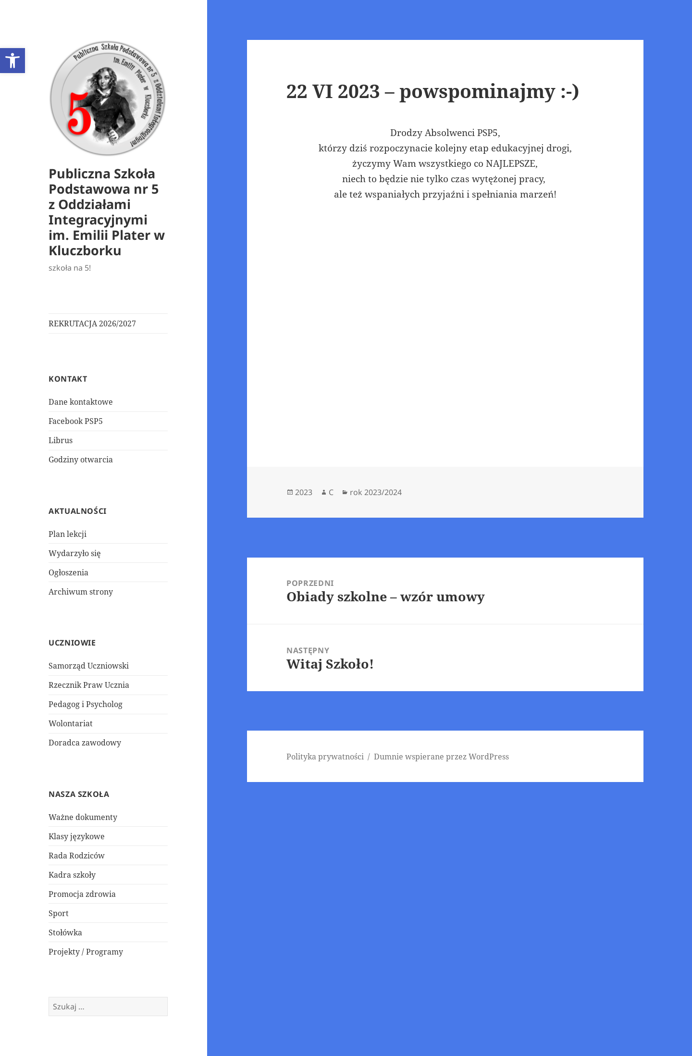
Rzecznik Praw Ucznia (89, 685)
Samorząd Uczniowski (89, 665)
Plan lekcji (67, 534)
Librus (61, 440)
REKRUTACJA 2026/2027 (92, 323)
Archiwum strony (81, 591)
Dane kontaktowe (81, 402)
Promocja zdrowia (82, 894)
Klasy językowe (77, 836)
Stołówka (65, 932)
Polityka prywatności (325, 756)
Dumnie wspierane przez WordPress (441, 756)
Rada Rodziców (77, 855)
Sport (59, 913)
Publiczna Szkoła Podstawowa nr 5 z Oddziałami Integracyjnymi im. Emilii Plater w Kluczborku (107, 211)
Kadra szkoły (72, 875)
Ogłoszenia (68, 572)
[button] (12, 60)
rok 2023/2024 (376, 492)
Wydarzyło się (75, 553)
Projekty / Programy (86, 951)
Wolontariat (71, 723)
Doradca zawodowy (85, 742)
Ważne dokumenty (83, 817)
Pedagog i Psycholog (86, 704)
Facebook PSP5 (76, 421)
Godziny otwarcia (81, 459)
